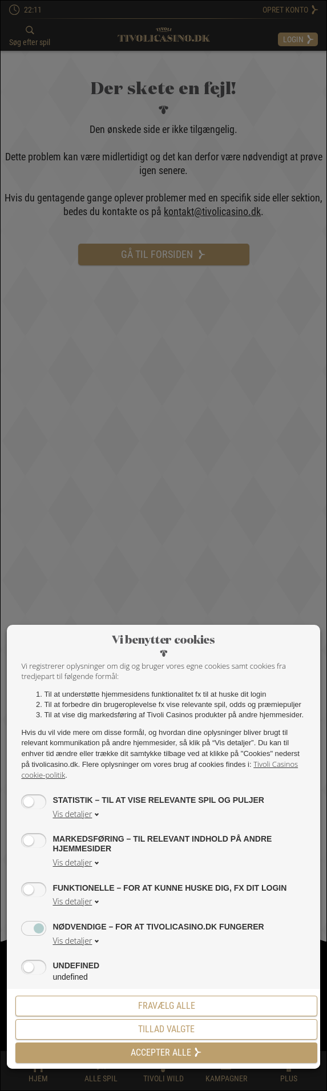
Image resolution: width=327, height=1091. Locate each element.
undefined (76, 965)
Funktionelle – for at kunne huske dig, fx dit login (169, 887)
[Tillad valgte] (166, 1029)
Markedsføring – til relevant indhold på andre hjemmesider (162, 843)
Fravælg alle (166, 1005)
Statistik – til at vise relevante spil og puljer (158, 799)
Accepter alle (167, 1052)
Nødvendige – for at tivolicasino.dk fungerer (158, 926)
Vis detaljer (72, 814)
